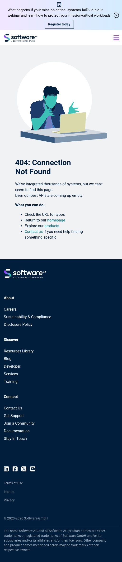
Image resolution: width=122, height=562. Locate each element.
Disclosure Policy (18, 324)
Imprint (9, 492)
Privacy (9, 500)
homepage (56, 220)
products (51, 226)
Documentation (17, 431)
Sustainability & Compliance (27, 317)
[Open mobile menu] (116, 37)
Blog (7, 358)
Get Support (14, 415)
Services (11, 374)
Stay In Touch (15, 438)
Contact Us (13, 408)
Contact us (34, 231)
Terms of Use (13, 483)
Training (11, 381)
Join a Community (19, 423)
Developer (12, 366)
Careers (10, 309)
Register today (59, 24)
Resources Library (19, 351)
